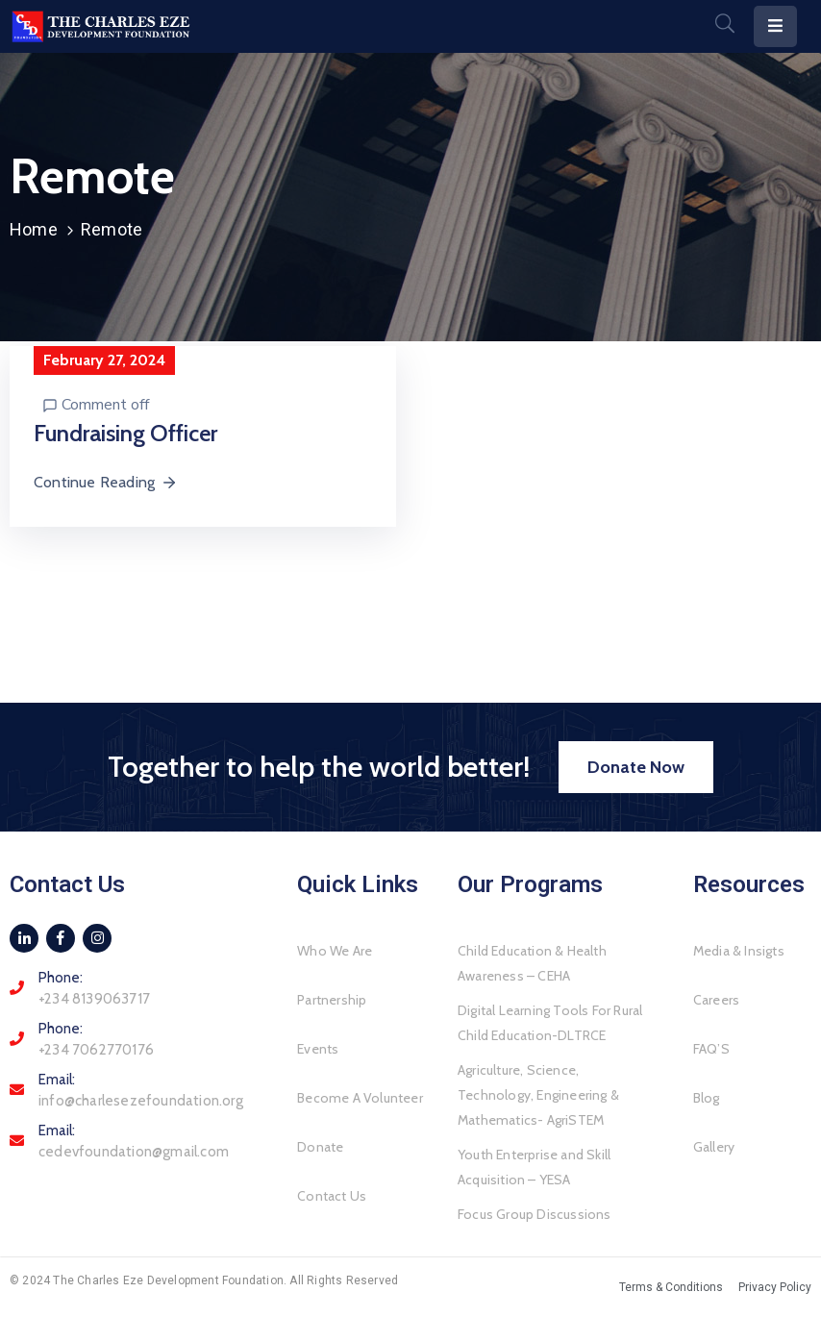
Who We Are (334, 950)
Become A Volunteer (360, 1097)
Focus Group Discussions (534, 1214)
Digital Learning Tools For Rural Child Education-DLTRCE (550, 1023)
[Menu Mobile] (775, 26)
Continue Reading (106, 482)
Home (34, 229)
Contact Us (331, 1196)
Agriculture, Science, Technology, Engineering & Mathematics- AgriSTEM (538, 1095)
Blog (706, 1097)
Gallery (713, 1146)
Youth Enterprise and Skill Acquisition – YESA (534, 1167)
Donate (320, 1146)
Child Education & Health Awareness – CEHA (532, 963)
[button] (636, 767)
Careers (716, 999)
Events (317, 1048)
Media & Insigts (738, 950)
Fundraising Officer (125, 433)
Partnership (331, 999)
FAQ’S (711, 1048)
